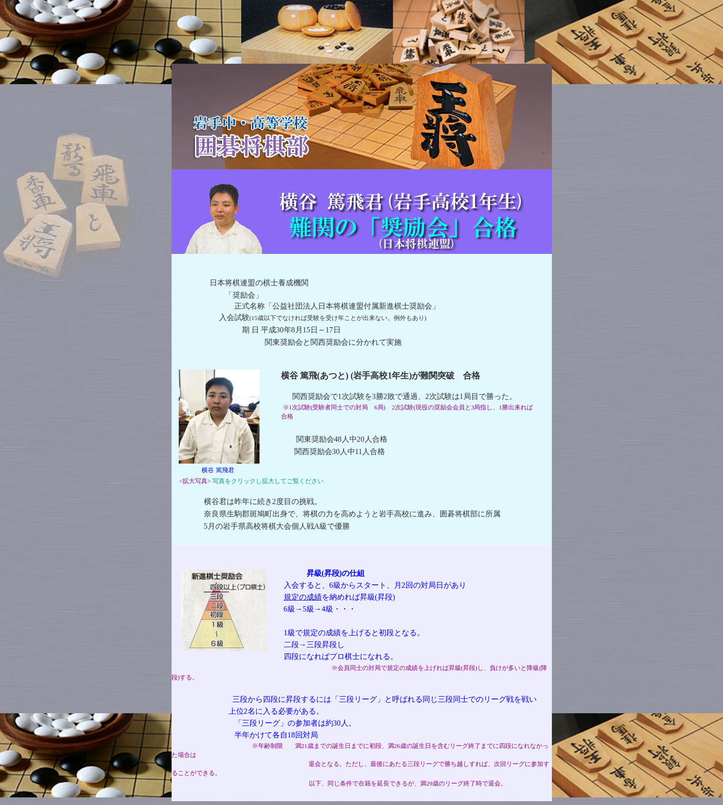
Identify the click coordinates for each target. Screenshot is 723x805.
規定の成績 (303, 597)
